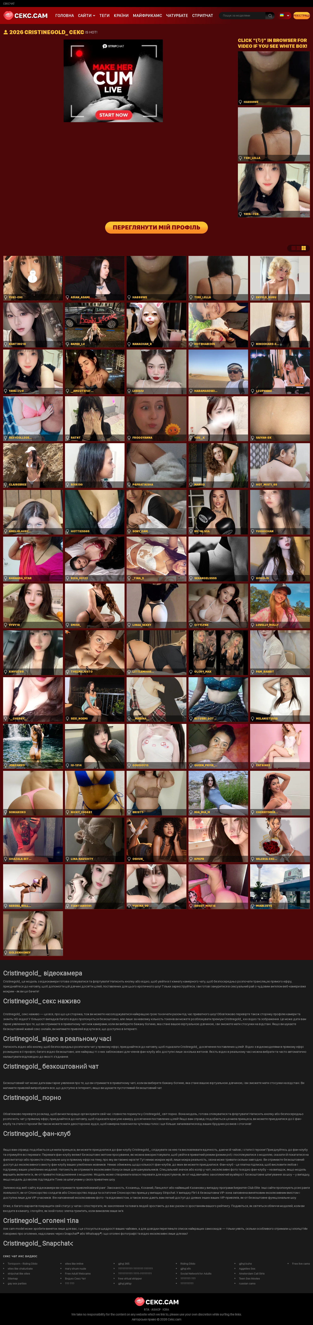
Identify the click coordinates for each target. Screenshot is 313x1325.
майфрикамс (147, 15)
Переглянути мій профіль (156, 228)
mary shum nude (75, 1268)
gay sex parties (17, 1283)
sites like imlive (74, 1263)
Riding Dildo (187, 1263)
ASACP (156, 1309)
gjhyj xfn (185, 1268)
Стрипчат (202, 15)
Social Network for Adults (195, 1273)
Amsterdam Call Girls (252, 1273)
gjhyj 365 (124, 1263)
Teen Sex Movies (249, 1278)
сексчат (8, 3)
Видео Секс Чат (75, 1278)
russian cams (247, 1283)
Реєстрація (301, 15)
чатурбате (177, 15)
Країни (121, 15)
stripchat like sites (19, 1273)
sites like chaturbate (20, 1268)
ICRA (166, 1309)
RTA (146, 1309)
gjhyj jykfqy (124, 1283)
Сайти (85, 15)
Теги (104, 15)
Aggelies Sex (247, 1268)
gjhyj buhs (245, 1263)
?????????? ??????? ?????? (135, 1268)
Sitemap (13, 1278)
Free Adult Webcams (78, 1273)
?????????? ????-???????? (135, 1273)
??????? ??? (187, 1278)
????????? (186, 1283)
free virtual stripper (130, 1278)
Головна (64, 15)
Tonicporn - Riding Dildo (22, 1263)
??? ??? (69, 1283)
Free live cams (301, 1263)
